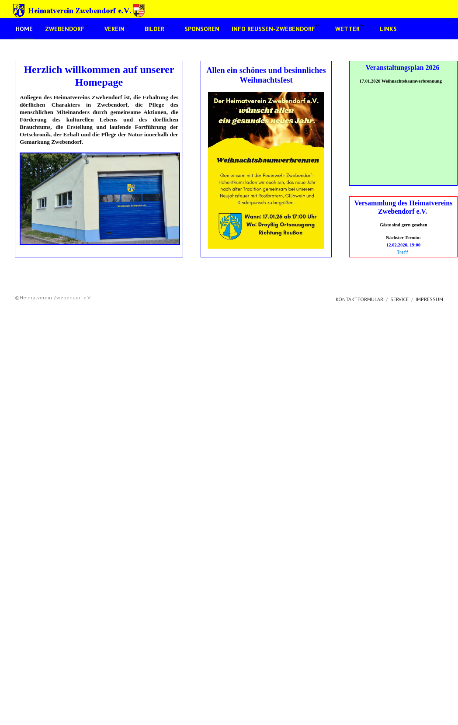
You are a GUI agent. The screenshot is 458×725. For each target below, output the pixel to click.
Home (24, 29)
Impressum (429, 299)
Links (388, 29)
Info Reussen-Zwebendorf (273, 29)
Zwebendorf (64, 29)
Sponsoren (201, 29)
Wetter (347, 29)
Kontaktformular (359, 299)
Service (399, 299)
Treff (402, 252)
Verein (114, 29)
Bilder (154, 29)
